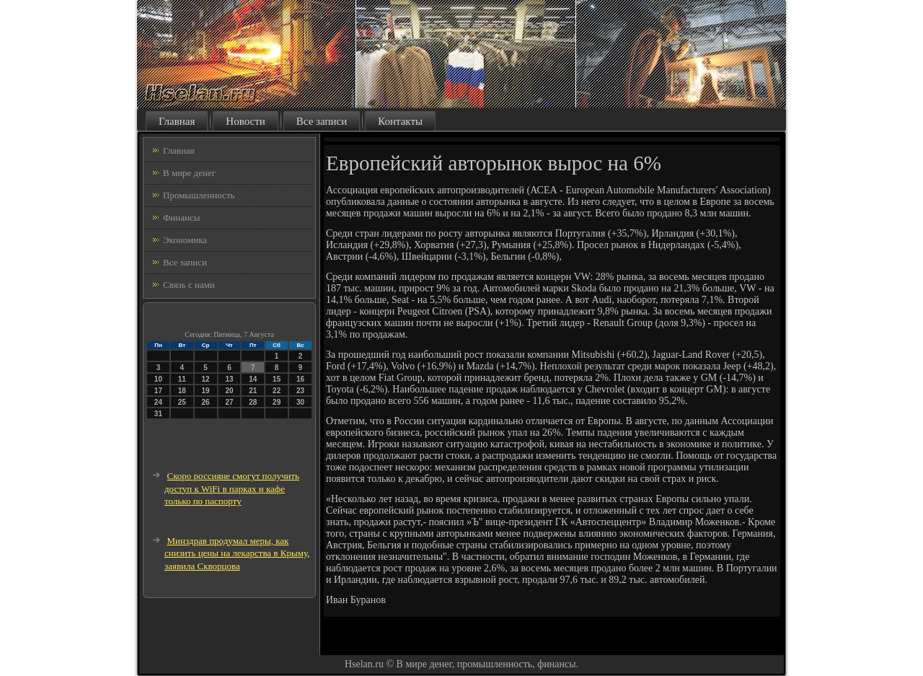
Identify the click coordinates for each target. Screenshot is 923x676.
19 (206, 391)
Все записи (321, 121)
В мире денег (189, 172)
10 (158, 379)
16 (300, 379)
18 (182, 391)
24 (158, 402)
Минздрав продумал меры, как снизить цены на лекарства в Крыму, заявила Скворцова (236, 553)
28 (253, 402)
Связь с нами (189, 284)
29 (277, 402)
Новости (245, 121)
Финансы (181, 217)
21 (253, 391)
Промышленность (199, 195)
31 (158, 414)
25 (182, 402)
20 (229, 391)
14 (253, 379)
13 (229, 379)
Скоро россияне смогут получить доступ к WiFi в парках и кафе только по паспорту (231, 488)
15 (277, 379)
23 (300, 391)
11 (182, 379)
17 (158, 391)
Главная (177, 121)
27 (229, 402)
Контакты (400, 121)
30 (300, 402)
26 (206, 402)
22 (277, 391)
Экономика (185, 239)
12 (206, 379)
